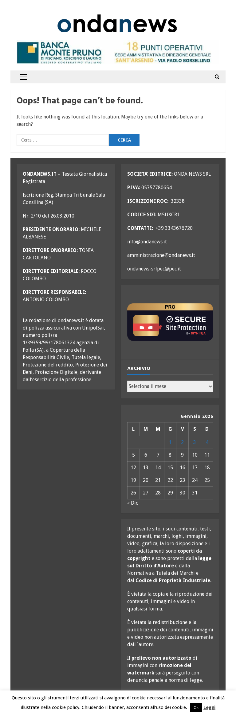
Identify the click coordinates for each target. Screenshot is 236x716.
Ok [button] (196, 707)
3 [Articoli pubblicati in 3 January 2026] (194, 442)
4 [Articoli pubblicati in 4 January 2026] (207, 442)
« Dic (132, 503)
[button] (23, 76)
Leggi (209, 707)
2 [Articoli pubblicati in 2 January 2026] (182, 442)
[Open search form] (217, 77)
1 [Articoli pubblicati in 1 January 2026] (170, 442)
